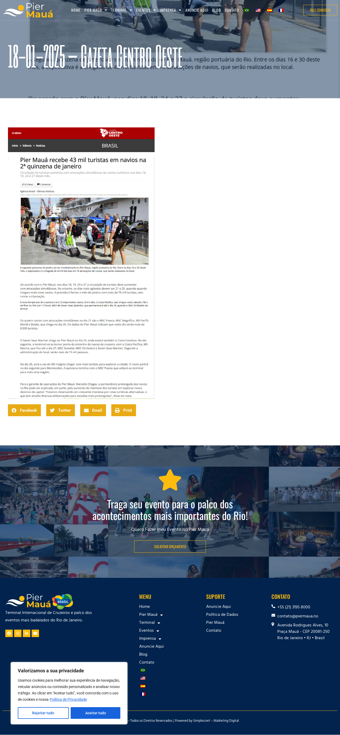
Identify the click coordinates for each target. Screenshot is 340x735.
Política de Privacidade (68, 700)
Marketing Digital (226, 721)
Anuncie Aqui (196, 10)
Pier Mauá (95, 10)
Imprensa (170, 10)
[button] (24, 410)
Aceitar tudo (95, 713)
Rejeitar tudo (43, 713)
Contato (232, 10)
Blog (216, 10)
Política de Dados (222, 615)
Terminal (121, 10)
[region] (69, 693)
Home (75, 10)
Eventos (146, 10)
